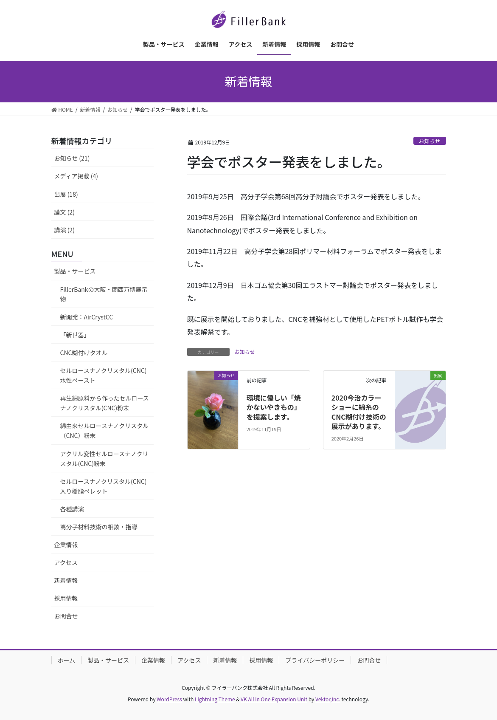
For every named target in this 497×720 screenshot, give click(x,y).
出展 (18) (66, 194)
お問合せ (66, 616)
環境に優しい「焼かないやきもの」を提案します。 (274, 407)
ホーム (67, 660)
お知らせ (430, 141)
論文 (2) (64, 212)
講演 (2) (64, 230)
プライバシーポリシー (315, 660)
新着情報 (66, 580)
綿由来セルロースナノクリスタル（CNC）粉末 (104, 430)
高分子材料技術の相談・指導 (99, 526)
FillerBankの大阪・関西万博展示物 (104, 294)
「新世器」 (75, 334)
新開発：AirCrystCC (86, 317)
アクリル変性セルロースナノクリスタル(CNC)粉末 (104, 458)
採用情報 (66, 598)
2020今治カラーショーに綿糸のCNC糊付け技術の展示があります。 (358, 411)
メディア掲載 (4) (76, 176)
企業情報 (66, 544)
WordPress (169, 699)
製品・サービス (75, 271)
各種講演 (72, 509)
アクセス (66, 562)
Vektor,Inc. (327, 699)
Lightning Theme (215, 699)
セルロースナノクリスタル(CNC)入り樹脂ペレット (103, 486)
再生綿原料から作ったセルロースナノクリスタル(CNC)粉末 (104, 403)
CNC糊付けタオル (84, 352)
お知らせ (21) (72, 158)
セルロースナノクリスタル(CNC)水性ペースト (103, 375)
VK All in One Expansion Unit (274, 699)
